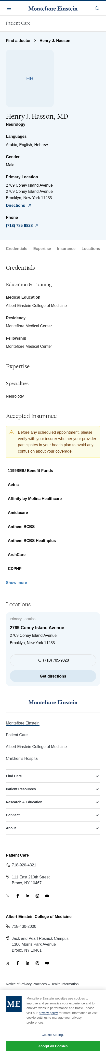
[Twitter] (8, 896)
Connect (53, 815)
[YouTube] (47, 896)
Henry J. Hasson (55, 41)
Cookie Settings (52, 1038)
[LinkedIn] (27, 896)
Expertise (42, 249)
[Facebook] (18, 896)
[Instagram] (37, 896)
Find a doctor (18, 41)
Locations (90, 249)
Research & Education (53, 802)
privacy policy (48, 1016)
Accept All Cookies (53, 1049)
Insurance (66, 249)
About (53, 828)
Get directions (53, 676)
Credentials (16, 249)
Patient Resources (53, 789)
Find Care (53, 776)
